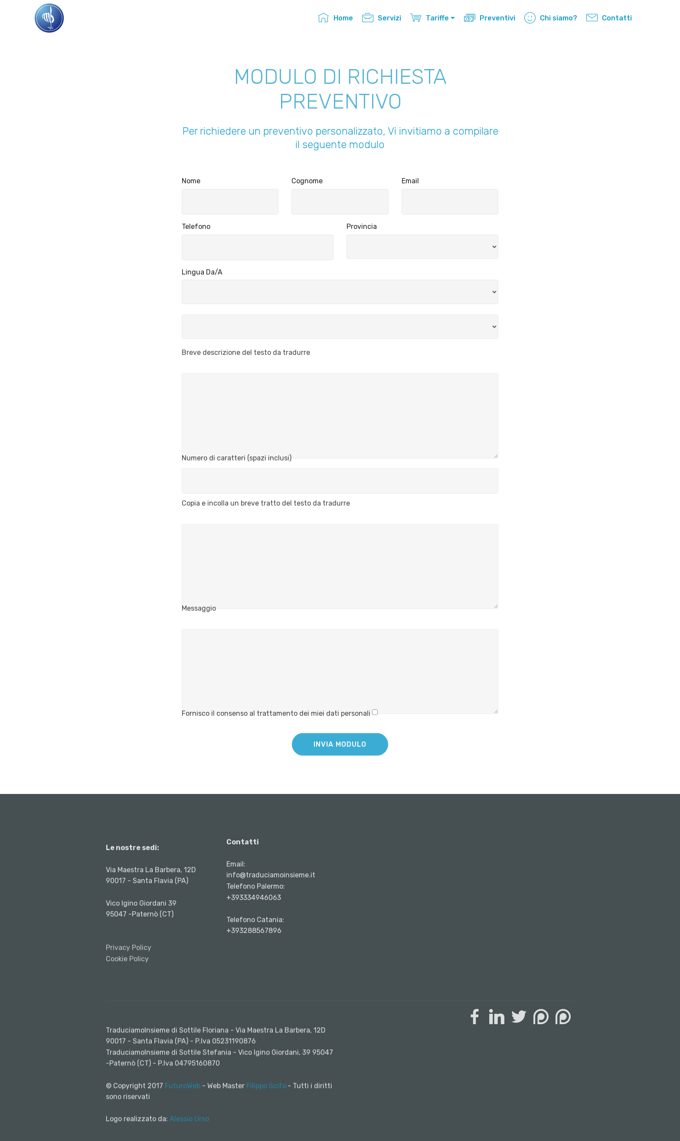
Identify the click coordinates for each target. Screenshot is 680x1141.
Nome (191, 181)
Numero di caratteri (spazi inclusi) (236, 461)
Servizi (381, 18)
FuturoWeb (182, 1118)
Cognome (307, 181)
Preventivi (489, 18)
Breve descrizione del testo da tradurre (246, 356)
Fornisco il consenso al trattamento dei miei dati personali (276, 717)
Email (410, 181)
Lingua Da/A (202, 272)
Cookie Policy (127, 1001)
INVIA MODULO (340, 751)
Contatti (609, 18)
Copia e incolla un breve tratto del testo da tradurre (266, 507)
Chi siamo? (550, 18)
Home (335, 18)
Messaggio (199, 612)
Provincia (362, 226)
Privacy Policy (128, 990)
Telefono (196, 226)
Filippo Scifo (266, 1118)
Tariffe (429, 18)
